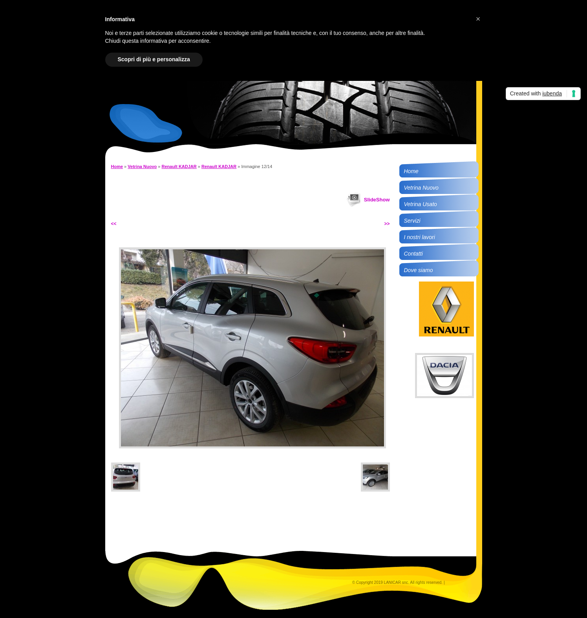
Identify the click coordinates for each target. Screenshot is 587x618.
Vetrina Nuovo (142, 166)
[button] (478, 19)
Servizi (412, 221)
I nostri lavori (419, 237)
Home (117, 166)
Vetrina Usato (420, 204)
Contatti (413, 253)
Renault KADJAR (179, 166)
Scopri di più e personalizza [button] (154, 59)
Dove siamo (418, 270)
